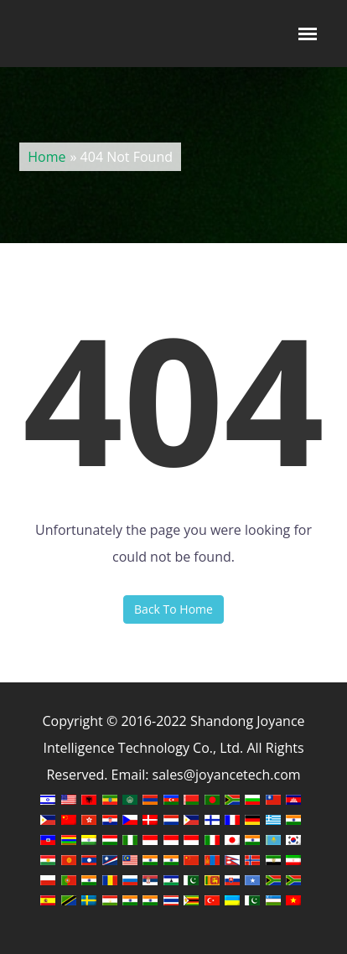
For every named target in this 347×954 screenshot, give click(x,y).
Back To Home (173, 609)
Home (46, 157)
